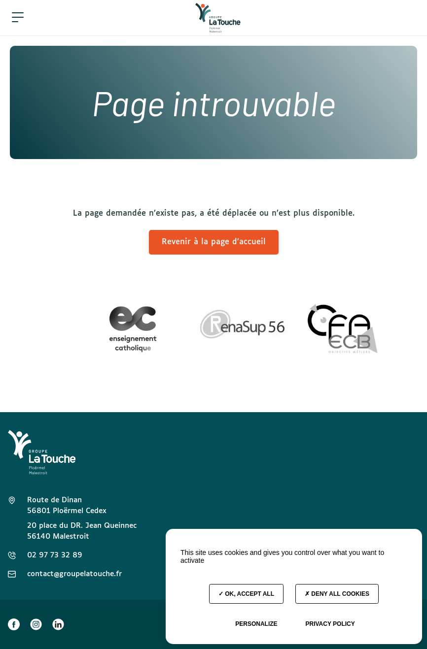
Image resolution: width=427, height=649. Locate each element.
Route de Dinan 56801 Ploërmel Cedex (67, 505)
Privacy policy (330, 623)
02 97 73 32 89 (54, 555)
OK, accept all (246, 593)
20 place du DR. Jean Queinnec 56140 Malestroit (82, 531)
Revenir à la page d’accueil (214, 242)
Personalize (256, 623)
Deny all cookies (337, 593)
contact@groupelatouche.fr (74, 574)
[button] (18, 18)
